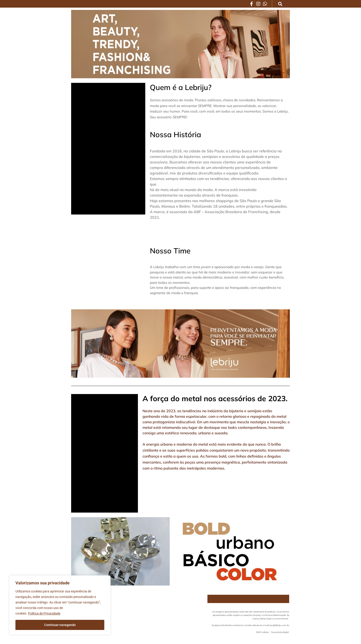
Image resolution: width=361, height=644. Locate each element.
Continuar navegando (60, 625)
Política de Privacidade (44, 613)
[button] (280, 4)
